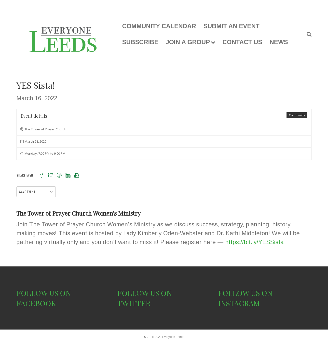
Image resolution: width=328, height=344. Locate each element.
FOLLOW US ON (43, 293)
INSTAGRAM (239, 303)
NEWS (279, 42)
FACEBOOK (36, 303)
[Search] (307, 34)
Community (297, 115)
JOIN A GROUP (188, 42)
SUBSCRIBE (140, 42)
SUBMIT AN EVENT (232, 26)
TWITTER (133, 303)
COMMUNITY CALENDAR (159, 26)
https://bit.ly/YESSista (253, 242)
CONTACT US (242, 42)
